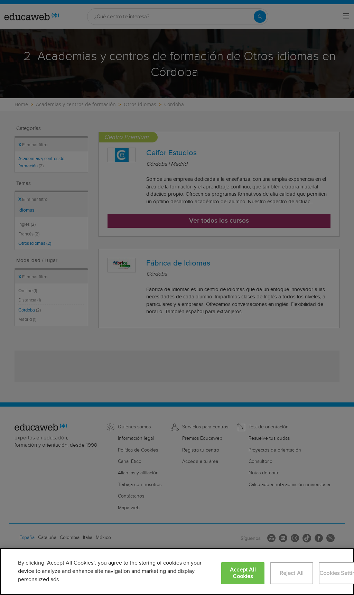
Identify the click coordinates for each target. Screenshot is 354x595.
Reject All (292, 573)
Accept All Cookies (243, 573)
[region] (177, 571)
